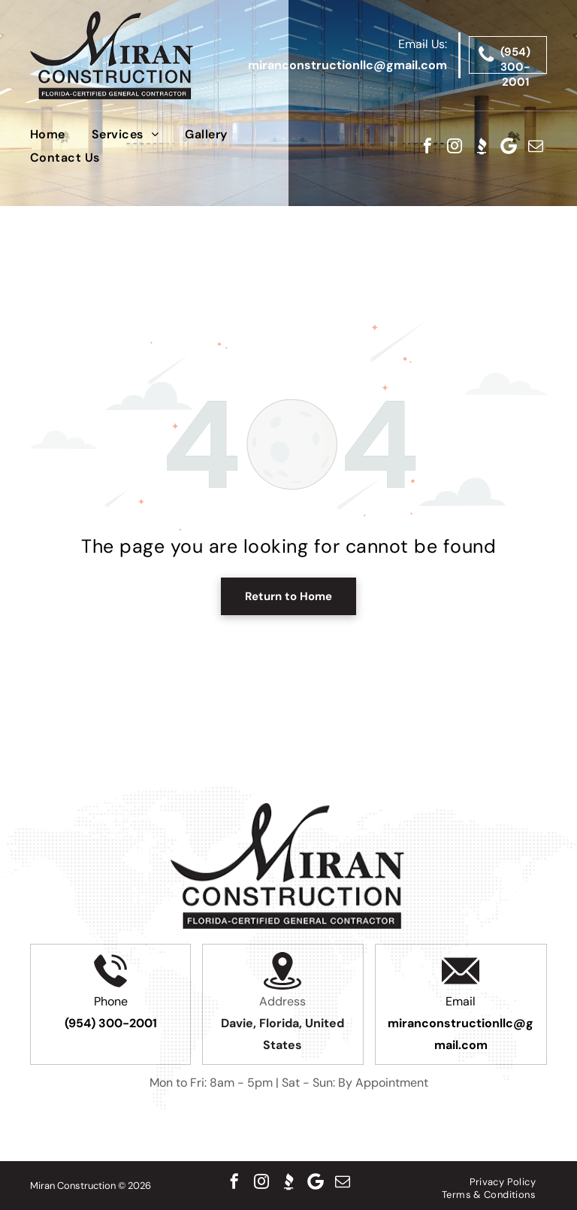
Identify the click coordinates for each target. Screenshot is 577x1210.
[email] (535, 146)
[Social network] (481, 146)
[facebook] (427, 146)
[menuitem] (61, 134)
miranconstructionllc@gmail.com (347, 65)
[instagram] (454, 146)
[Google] (508, 146)
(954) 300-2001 (111, 1023)
